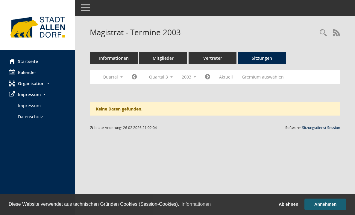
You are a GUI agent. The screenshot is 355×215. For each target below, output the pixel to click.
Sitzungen (262, 58)
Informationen (114, 58)
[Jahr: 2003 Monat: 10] (208, 77)
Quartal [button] (113, 77)
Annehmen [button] (325, 204)
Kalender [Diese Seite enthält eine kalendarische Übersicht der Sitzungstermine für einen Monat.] (22, 72)
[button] (37, 83)
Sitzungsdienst (321, 127)
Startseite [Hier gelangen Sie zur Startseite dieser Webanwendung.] (23, 61)
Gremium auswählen (263, 77)
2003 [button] (189, 77)
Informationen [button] (196, 204)
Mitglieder (163, 58)
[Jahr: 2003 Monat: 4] (134, 77)
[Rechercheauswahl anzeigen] (323, 33)
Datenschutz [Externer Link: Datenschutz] (30, 116)
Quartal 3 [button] (161, 77)
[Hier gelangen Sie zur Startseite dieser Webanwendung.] (37, 27)
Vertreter (212, 58)
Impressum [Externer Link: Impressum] (29, 105)
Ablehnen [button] (288, 204)
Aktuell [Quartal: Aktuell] (226, 77)
